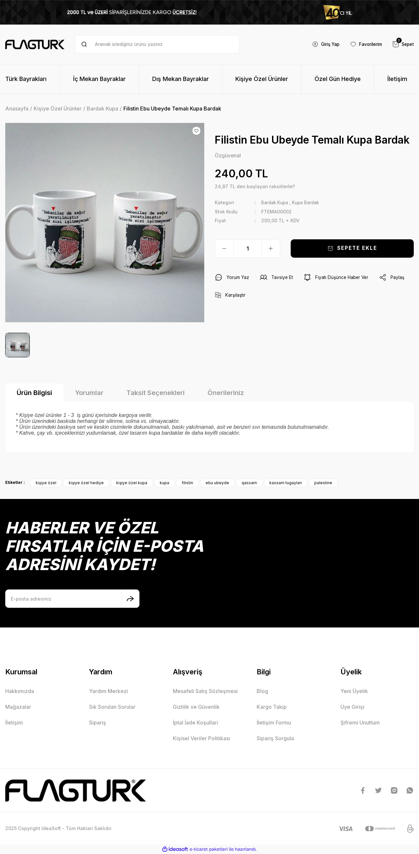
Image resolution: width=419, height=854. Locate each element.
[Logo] (34, 44)
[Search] (157, 44)
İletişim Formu (274, 722)
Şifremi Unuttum (360, 722)
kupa (164, 482)
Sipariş (97, 722)
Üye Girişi (352, 707)
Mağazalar (18, 707)
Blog (262, 691)
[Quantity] (247, 248)
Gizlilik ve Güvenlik (196, 707)
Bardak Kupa (275, 203)
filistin (187, 482)
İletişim (14, 722)
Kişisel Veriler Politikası (201, 738)
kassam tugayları (285, 482)
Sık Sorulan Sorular (112, 707)
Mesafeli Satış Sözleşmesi (205, 691)
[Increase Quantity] (271, 248)
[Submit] (130, 598)
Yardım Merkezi (108, 691)
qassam (249, 482)
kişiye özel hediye (86, 482)
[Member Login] (321, 44)
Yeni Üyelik (354, 691)
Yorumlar (89, 393)
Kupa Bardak (308, 203)
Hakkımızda (19, 691)
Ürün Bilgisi (34, 393)
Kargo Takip (272, 707)
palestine (323, 482)
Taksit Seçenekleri (155, 393)
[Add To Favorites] (196, 131)
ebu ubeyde (217, 482)
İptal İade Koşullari (195, 722)
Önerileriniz (226, 393)
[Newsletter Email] (72, 598)
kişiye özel (46, 482)
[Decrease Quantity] (224, 248)
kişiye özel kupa (131, 482)
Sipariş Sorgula (275, 738)
